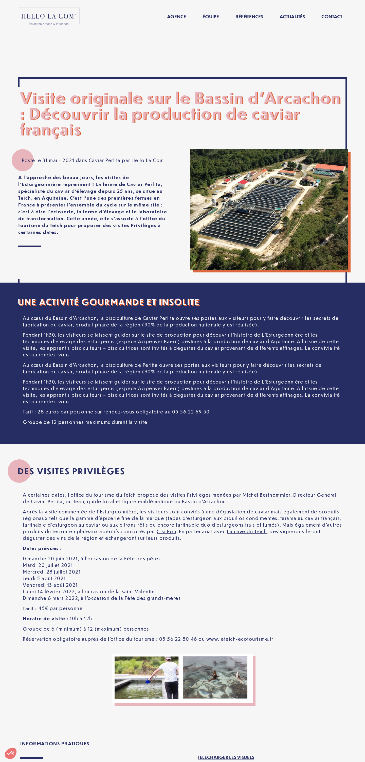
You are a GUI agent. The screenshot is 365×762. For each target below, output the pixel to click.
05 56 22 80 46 (178, 594)
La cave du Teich (247, 487)
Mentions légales (91, 754)
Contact (331, 16)
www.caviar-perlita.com (49, 727)
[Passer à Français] (287, 754)
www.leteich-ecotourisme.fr (239, 594)
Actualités (292, 16)
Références (249, 16)
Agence (176, 16)
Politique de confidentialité (154, 754)
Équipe (211, 16)
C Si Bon (166, 487)
